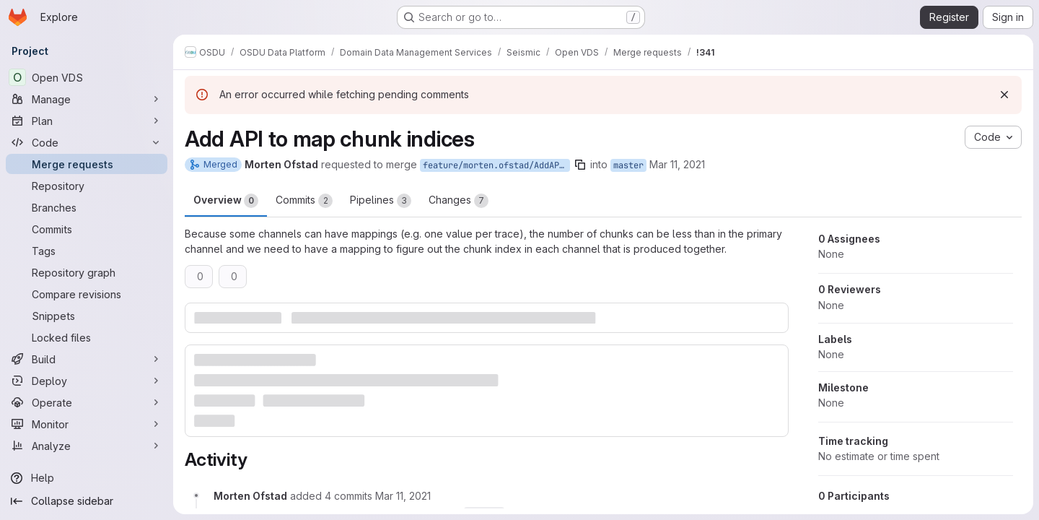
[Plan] (86, 120)
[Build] (86, 359)
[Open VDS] (86, 77)
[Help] (86, 478)
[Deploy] (86, 380)
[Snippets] (86, 316)
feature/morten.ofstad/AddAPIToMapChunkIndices (496, 165)
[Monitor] (86, 424)
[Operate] (86, 402)
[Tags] (86, 250)
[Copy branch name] (580, 164)
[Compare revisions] (86, 294)
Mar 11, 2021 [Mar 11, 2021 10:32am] (677, 164)
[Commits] (86, 229)
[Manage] (86, 99)
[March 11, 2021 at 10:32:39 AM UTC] (403, 496)
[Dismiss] (1004, 94)
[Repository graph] (86, 272)
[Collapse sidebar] (86, 501)
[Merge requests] (86, 164)
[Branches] (86, 207)
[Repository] (86, 186)
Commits (304, 201)
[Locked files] (86, 337)
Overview (225, 201)
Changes (458, 201)
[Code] (86, 142)
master (628, 165)
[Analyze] (86, 446)
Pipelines (380, 201)
